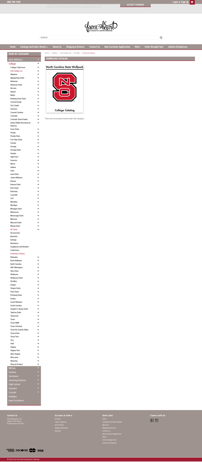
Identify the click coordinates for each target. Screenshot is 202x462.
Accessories (15, 233)
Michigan (13, 205)
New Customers (16, 400)
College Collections (17, 67)
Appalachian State (17, 78)
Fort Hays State (16, 139)
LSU (11, 198)
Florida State (15, 136)
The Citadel (14, 105)
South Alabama (16, 302)
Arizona (13, 88)
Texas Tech (14, 336)
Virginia (13, 347)
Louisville (13, 195)
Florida (13, 133)
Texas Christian (16, 326)
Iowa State (14, 174)
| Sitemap (36, 459)
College (12, 63)
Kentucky (13, 191)
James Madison (16, 177)
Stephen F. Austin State (19, 309)
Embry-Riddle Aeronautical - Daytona (20, 124)
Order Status (59, 425)
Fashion (12, 372)
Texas (12, 319)
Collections (14, 250)
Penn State (14, 292)
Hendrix (13, 153)
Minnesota (14, 212)
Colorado (13, 116)
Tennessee (14, 316)
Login (175, 2)
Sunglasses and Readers (19, 247)
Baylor (12, 95)
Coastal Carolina (16, 112)
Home (13, 46)
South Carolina (16, 305)
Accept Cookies (134, 4)
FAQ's (137, 46)
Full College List (16, 71)
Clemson (13, 109)
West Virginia (15, 354)
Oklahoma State (16, 278)
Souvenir (13, 388)
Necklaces (14, 243)
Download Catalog (17, 253)
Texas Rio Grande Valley (19, 330)
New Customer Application (117, 46)
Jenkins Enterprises (177, 46)
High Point (14, 157)
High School (14, 384)
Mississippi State (16, 215)
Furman (13, 143)
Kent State (14, 188)
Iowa (12, 170)
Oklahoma (14, 274)
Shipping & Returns (75, 46)
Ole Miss (13, 281)
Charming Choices (17, 380)
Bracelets (14, 236)
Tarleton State (15, 312)
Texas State (14, 333)
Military (12, 368)
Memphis (13, 202)
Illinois (12, 164)
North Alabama (16, 260)
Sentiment (14, 376)
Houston (13, 160)
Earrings (13, 240)
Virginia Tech (15, 350)
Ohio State (14, 271)
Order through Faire (154, 46)
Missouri (13, 219)
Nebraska (14, 257)
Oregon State (15, 288)
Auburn (13, 92)
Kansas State (15, 184)
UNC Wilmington (16, 267)
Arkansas (14, 81)
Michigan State (16, 209)
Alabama (13, 74)
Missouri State (16, 222)
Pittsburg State (16, 295)
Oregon (13, 285)
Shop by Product (16, 364)
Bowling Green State (18, 98)
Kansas (13, 181)
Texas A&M (14, 323)
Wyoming (13, 361)
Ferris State (14, 129)
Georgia (13, 146)
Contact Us (94, 46)
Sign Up (184, 2)
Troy (12, 340)
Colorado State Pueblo (19, 119)
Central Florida (15, 102)
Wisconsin (14, 357)
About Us (57, 46)
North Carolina (15, 264)
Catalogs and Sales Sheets (34, 46)
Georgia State (15, 150)
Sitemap (58, 431)
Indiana (13, 167)
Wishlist (58, 419)
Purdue (13, 298)
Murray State (15, 226)
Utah (12, 343)
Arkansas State (16, 85)
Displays (13, 396)
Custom (12, 392)
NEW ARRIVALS (16, 59)
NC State (13, 229)
